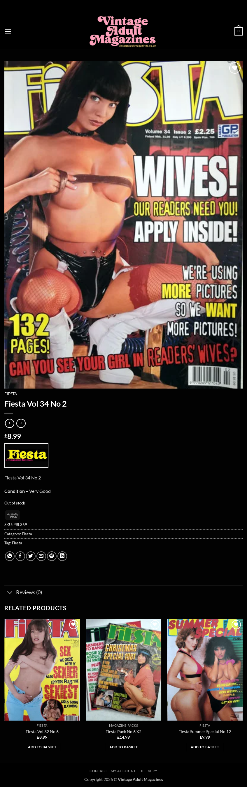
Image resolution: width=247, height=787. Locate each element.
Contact (98, 771)
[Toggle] (10, 593)
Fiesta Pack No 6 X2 (123, 731)
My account (123, 771)
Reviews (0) (23, 593)
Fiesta (10, 393)
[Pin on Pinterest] (52, 556)
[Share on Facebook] (20, 556)
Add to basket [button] (42, 747)
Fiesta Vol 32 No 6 (42, 731)
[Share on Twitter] (31, 556)
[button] (7, 31)
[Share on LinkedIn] (62, 556)
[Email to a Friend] (41, 556)
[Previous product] (20, 423)
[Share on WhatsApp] (10, 556)
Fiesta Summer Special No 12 (204, 731)
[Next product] (9, 423)
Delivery (148, 771)
